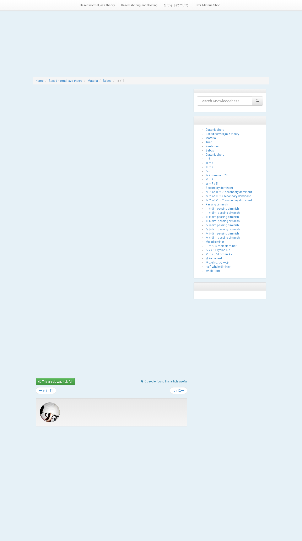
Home (40, 80)
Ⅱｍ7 (209, 163)
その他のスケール (217, 262)
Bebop (107, 80)
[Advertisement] (151, 46)
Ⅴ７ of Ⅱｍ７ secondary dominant (229, 192)
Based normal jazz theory (97, 5)
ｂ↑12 (178, 390)
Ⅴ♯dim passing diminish (222, 233)
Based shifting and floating (139, 5)
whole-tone (213, 270)
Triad (209, 142)
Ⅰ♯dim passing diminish (222, 208)
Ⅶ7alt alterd (214, 258)
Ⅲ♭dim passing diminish (222, 217)
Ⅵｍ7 (209, 179)
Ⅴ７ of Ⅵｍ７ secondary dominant (229, 200)
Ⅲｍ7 (209, 167)
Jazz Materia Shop (207, 5)
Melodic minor (215, 241)
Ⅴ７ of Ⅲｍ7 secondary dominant (228, 196)
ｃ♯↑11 (46, 390)
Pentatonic (213, 146)
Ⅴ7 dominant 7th (217, 175)
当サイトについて (176, 5)
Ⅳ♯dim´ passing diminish (223, 229)
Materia (93, 80)
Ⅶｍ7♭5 (212, 183)
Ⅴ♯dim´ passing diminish (223, 237)
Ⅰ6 (208, 158)
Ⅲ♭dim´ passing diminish (223, 221)
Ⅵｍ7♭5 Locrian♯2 (219, 254)
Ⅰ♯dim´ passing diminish (223, 212)
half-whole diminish (218, 266)
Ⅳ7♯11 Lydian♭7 (218, 250)
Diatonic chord (215, 129)
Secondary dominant (219, 187)
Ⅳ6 (208, 171)
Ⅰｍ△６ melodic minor (221, 246)
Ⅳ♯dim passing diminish (222, 225)
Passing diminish (217, 204)
